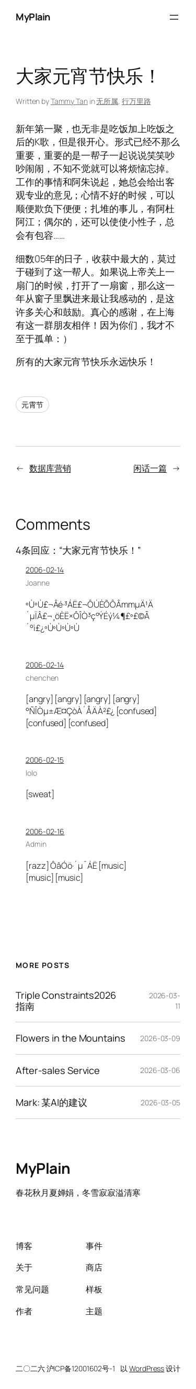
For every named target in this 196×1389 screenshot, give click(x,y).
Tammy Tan (69, 101)
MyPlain (33, 16)
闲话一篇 (150, 468)
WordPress (146, 1368)
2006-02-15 (45, 760)
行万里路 (136, 101)
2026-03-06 (160, 1070)
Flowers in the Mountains (70, 1038)
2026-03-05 (160, 1102)
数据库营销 (50, 468)
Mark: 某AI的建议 (51, 1102)
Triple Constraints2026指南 (66, 1000)
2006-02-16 (45, 831)
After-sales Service (58, 1070)
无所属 (107, 101)
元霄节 (32, 405)
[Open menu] (174, 17)
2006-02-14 (45, 570)
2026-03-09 (160, 1038)
